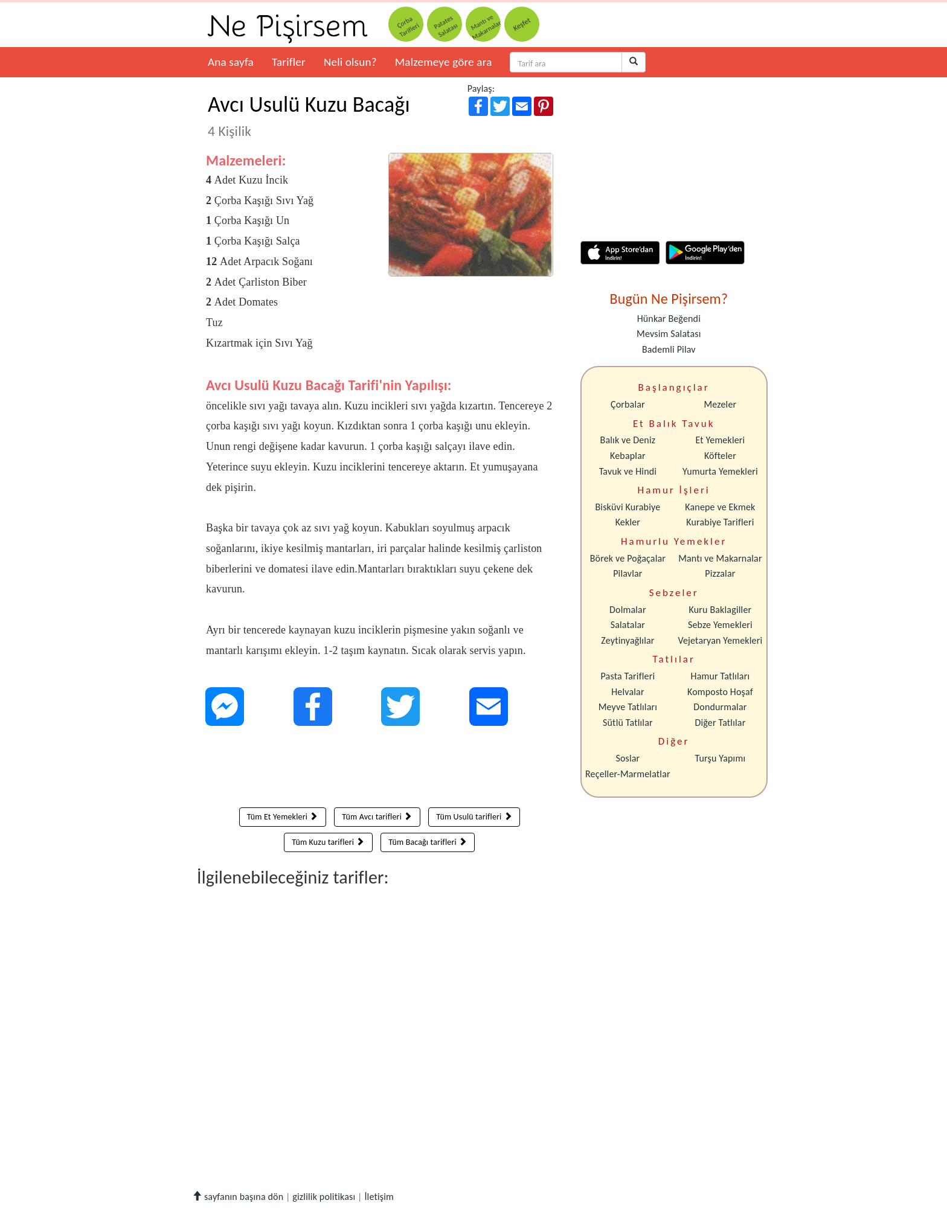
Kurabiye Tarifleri (720, 522)
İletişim (379, 1196)
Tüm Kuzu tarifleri (328, 842)
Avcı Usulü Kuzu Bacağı (309, 115)
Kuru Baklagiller (720, 609)
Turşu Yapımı (720, 758)
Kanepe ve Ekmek (720, 507)
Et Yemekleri (720, 440)
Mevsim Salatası (669, 333)
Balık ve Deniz (628, 440)
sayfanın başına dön (237, 1196)
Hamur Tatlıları (720, 676)
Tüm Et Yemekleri (282, 817)
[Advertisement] (379, 769)
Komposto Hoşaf (720, 691)
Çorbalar (628, 404)
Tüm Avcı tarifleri (377, 817)
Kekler (627, 522)
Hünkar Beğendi (669, 318)
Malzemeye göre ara (443, 62)
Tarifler (289, 62)
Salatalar (628, 624)
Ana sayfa (231, 62)
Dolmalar (627, 609)
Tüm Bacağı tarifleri (427, 842)
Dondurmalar (719, 707)
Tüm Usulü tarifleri (474, 817)
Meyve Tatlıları (628, 707)
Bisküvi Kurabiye (627, 507)
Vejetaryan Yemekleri (720, 640)
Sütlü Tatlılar (628, 722)
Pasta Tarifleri (628, 676)
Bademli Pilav (669, 349)
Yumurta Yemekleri (720, 471)
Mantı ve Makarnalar (720, 558)
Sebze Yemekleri (720, 624)
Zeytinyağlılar (627, 640)
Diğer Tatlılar (720, 722)
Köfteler (720, 455)
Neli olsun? (350, 62)
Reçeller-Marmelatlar (627, 774)
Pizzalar (720, 573)
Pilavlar (627, 573)
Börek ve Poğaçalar (628, 558)
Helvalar (627, 691)
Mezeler (720, 404)
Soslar (627, 758)
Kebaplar (628, 455)
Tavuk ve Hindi (627, 471)
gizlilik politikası (323, 1196)
